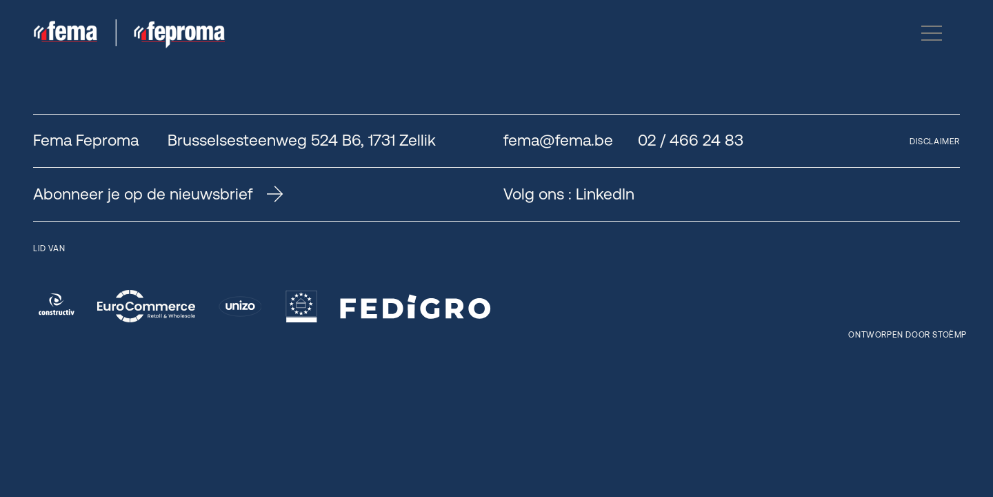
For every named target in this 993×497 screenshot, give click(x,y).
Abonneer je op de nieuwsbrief (158, 194)
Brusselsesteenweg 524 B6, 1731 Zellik (302, 140)
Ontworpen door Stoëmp (907, 335)
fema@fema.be (558, 140)
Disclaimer (935, 141)
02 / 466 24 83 (690, 140)
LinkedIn (605, 194)
